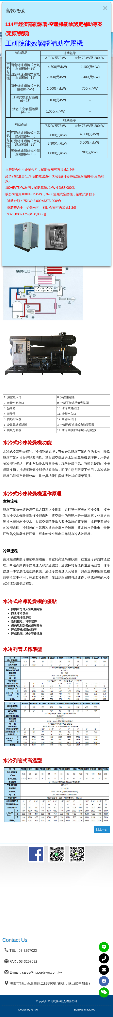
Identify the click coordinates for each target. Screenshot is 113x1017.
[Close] (105, 8)
